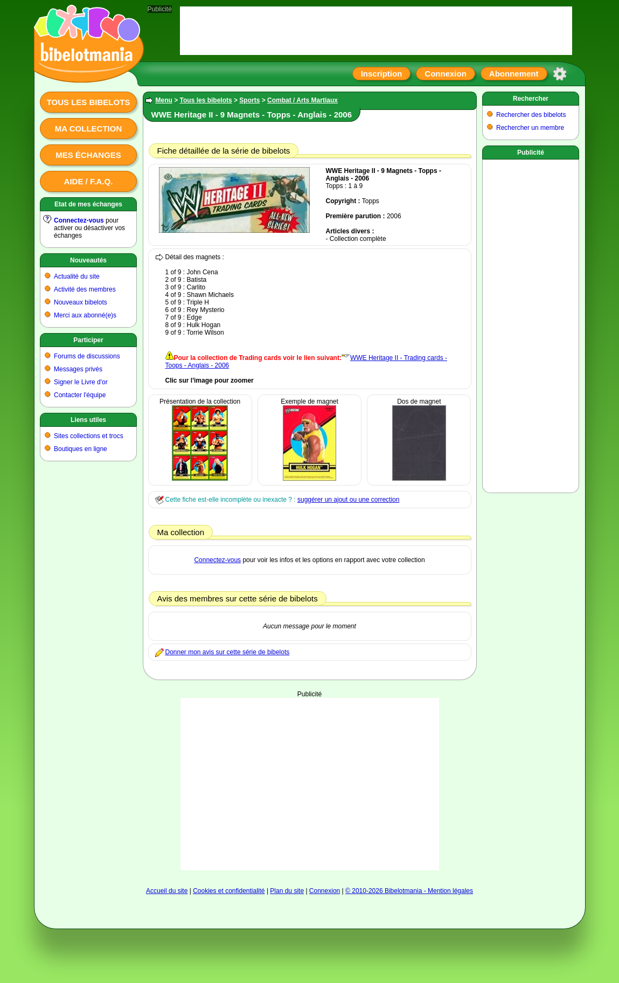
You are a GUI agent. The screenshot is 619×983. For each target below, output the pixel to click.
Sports (249, 100)
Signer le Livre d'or (81, 382)
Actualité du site (77, 276)
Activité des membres (85, 289)
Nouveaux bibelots (80, 302)
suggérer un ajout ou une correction (348, 499)
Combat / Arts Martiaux (302, 100)
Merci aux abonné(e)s (85, 315)
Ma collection (88, 128)
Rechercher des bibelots (531, 115)
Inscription (381, 73)
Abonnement (514, 73)
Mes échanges (88, 155)
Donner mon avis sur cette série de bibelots (227, 652)
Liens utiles (88, 420)
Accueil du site (166, 891)
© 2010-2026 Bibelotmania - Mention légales (409, 891)
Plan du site (287, 891)
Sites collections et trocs (88, 436)
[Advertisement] (309, 784)
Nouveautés (88, 260)
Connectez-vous (79, 220)
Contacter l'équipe (80, 395)
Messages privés (78, 369)
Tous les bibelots (88, 102)
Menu (164, 100)
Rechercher (530, 98)
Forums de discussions (87, 356)
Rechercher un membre (530, 127)
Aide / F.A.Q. (88, 181)
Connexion (446, 73)
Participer (88, 340)
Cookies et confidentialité (229, 891)
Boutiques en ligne (80, 449)
